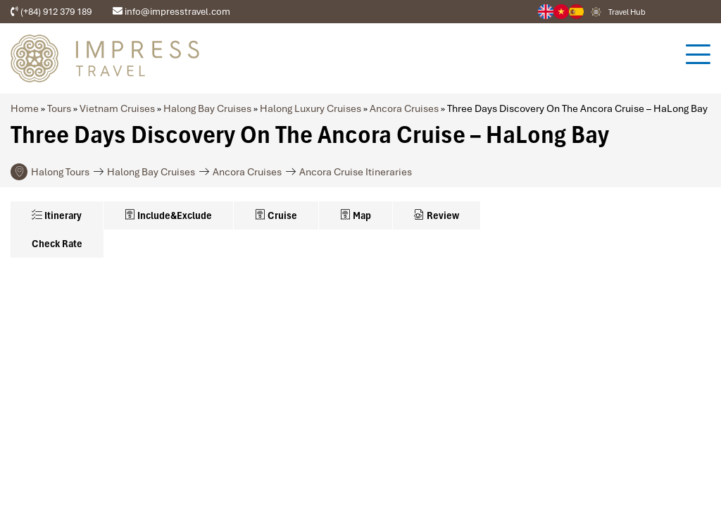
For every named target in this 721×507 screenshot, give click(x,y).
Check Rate (57, 243)
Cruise (276, 215)
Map (355, 215)
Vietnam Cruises (117, 108)
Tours (59, 108)
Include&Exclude (168, 215)
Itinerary (57, 215)
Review (436, 215)
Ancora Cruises (404, 108)
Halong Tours (60, 171)
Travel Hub (627, 12)
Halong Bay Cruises (207, 108)
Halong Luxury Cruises (310, 108)
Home (25, 108)
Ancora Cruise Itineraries (355, 171)
